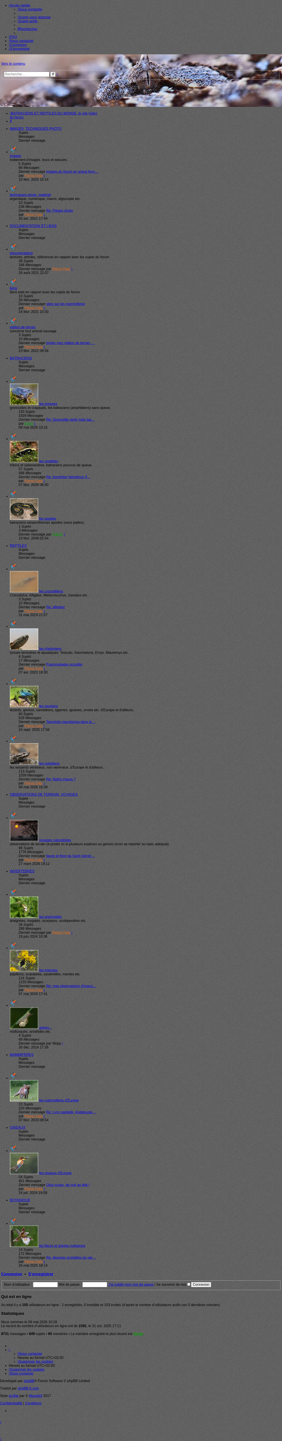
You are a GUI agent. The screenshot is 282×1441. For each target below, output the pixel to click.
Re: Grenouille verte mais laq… (70, 419)
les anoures (48, 404)
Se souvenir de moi (173, 1284)
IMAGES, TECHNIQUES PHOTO (36, 129)
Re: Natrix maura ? (60, 779)
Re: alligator (55, 607)
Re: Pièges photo (59, 210)
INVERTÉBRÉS (22, 871)
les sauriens (48, 706)
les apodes (47, 518)
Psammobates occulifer (64, 664)
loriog (29, 423)
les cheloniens (50, 649)
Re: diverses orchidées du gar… (71, 1257)
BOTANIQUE (20, 1200)
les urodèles (48, 461)
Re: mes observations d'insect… (71, 986)
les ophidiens (49, 763)
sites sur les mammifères (65, 304)
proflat (13, 1396)
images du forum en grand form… (72, 171)
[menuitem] (29, 9)
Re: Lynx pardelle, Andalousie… (71, 1112)
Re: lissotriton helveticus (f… (68, 477)
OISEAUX (17, 1127)
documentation (21, 253)
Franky (57, 534)
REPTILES (18, 546)
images (15, 156)
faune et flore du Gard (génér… (70, 856)
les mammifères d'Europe (59, 1100)
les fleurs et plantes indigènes (62, 1246)
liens (13, 288)
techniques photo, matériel (30, 195)
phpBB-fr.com (28, 1388)
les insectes (48, 970)
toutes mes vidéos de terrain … (70, 343)
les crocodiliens (51, 591)
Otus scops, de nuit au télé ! (67, 1185)
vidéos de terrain (23, 327)
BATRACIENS (21, 358)
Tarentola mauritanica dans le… (70, 722)
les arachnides (50, 917)
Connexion (11, 1274)
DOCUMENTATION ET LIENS (33, 226)
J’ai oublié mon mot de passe (130, 1284)
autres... (45, 1027)
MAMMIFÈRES (21, 1055)
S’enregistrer (40, 1274)
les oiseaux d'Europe (55, 1173)
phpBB (29, 1381)
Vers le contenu (13, 63)
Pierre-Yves (34, 175)
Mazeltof (35, 1396)
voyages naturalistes (55, 840)
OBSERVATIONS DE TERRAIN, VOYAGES (44, 794)
